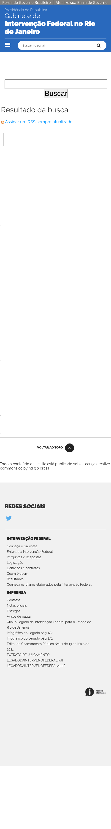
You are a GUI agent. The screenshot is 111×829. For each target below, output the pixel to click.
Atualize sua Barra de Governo (82, 2)
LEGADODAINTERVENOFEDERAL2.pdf (36, 666)
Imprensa (16, 592)
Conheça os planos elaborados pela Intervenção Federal (49, 584)
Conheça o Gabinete (22, 546)
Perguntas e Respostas (24, 557)
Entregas (13, 611)
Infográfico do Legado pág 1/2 (29, 633)
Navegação (8, 45)
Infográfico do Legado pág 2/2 (30, 638)
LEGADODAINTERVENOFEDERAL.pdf (35, 660)
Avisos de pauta (19, 616)
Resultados (15, 579)
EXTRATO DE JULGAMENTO (28, 655)
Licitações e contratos (23, 568)
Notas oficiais (17, 605)
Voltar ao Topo (50, 447)
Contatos (13, 600)
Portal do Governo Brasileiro (26, 2)
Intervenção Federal (28, 539)
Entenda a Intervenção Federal (30, 552)
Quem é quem (17, 573)
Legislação (15, 562)
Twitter (8, 518)
